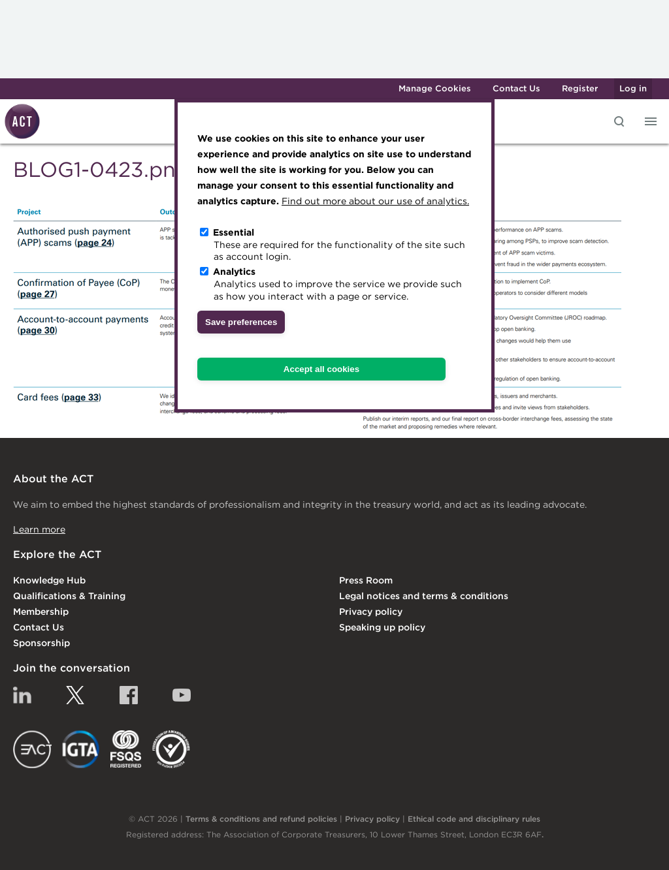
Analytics (234, 271)
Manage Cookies (435, 88)
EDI (171, 749)
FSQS (125, 749)
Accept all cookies (321, 369)
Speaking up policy (382, 627)
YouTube (181, 695)
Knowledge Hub (49, 580)
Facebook (129, 695)
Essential (233, 232)
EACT (32, 749)
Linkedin (22, 695)
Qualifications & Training (69, 596)
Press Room (366, 580)
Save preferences (241, 322)
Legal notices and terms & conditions (423, 596)
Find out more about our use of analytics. (375, 201)
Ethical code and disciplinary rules (474, 819)
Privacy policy (370, 611)
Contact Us (516, 88)
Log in (633, 88)
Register (580, 88)
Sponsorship (41, 643)
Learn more (39, 529)
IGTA (81, 749)
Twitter (75, 695)
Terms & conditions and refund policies (261, 819)
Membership (41, 611)
